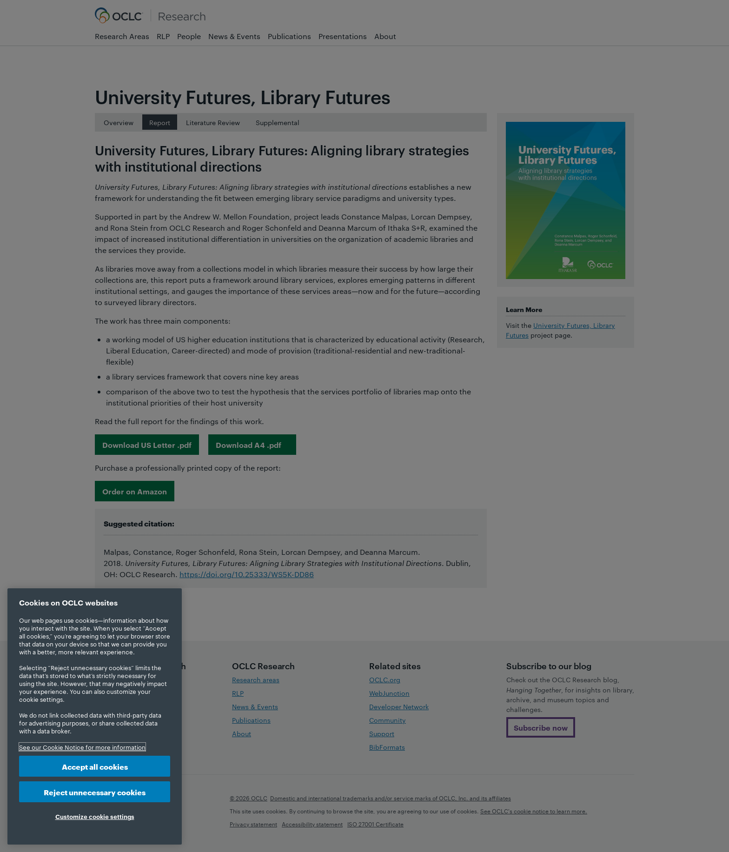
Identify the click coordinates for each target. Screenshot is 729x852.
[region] (94, 716)
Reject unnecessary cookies (95, 791)
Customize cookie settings (94, 816)
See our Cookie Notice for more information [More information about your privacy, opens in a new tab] (82, 747)
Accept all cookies (95, 766)
